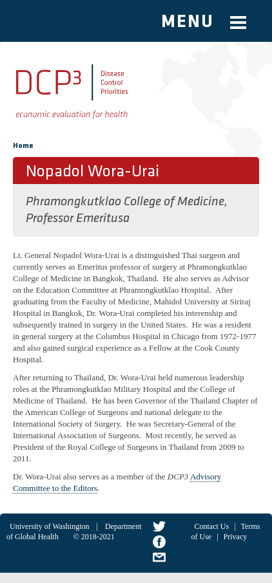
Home (23, 146)
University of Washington (49, 526)
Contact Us (212, 526)
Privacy (236, 536)
